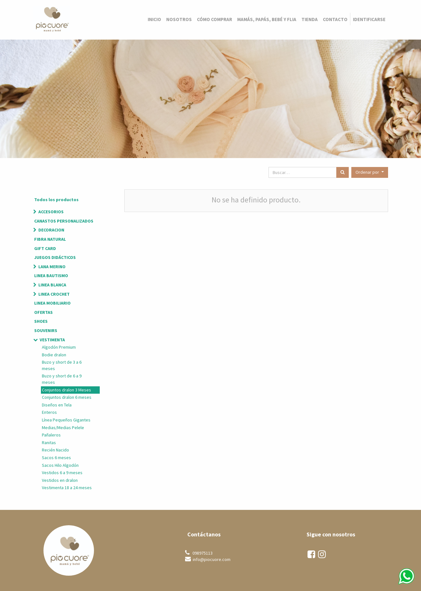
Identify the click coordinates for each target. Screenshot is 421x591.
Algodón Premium (59, 347)
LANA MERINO (52, 266)
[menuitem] (154, 19)
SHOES (41, 321)
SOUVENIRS (45, 330)
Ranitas (49, 442)
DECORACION (51, 230)
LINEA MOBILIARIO (52, 303)
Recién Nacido (55, 450)
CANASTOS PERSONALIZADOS (63, 221)
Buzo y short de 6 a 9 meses (62, 379)
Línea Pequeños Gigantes (66, 420)
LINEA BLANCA (52, 285)
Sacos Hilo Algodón (60, 465)
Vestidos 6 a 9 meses (62, 472)
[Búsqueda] (342, 172)
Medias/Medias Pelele (63, 427)
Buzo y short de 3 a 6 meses (62, 365)
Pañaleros (51, 435)
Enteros (49, 412)
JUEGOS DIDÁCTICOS (55, 257)
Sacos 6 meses (56, 457)
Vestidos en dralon (60, 480)
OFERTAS (43, 312)
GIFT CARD (45, 248)
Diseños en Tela (57, 405)
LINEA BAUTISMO (51, 275)
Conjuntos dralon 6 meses (66, 397)
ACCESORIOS (51, 212)
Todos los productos (56, 199)
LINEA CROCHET (54, 294)
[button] (369, 172)
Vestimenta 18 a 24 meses (67, 487)
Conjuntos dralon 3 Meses (66, 390)
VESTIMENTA (52, 340)
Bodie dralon (54, 355)
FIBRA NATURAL (50, 239)
